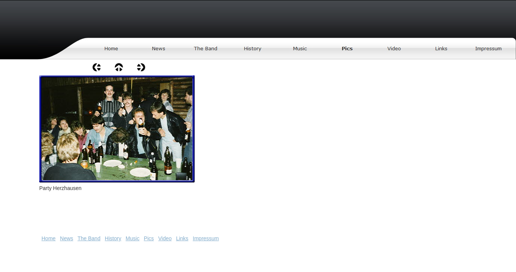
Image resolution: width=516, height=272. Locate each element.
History (113, 238)
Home (48, 238)
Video (165, 238)
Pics (149, 238)
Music (133, 238)
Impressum (206, 238)
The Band (88, 238)
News (66, 238)
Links (182, 238)
